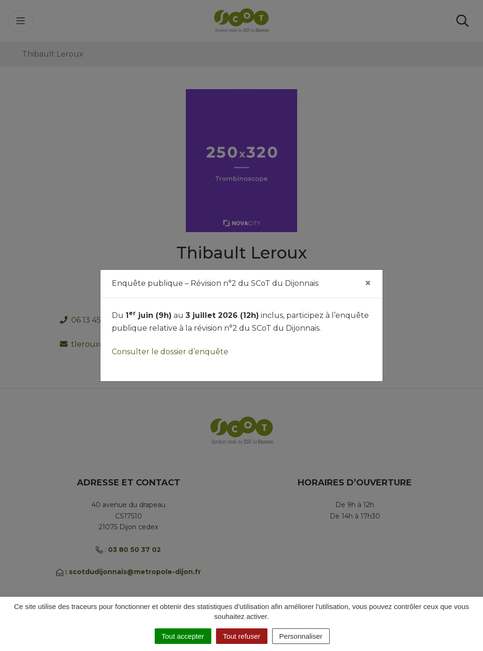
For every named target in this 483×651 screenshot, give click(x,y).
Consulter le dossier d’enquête (170, 351)
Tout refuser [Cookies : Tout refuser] (241, 636)
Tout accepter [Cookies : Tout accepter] (183, 636)
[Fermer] (368, 283)
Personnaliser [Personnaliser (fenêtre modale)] (301, 636)
